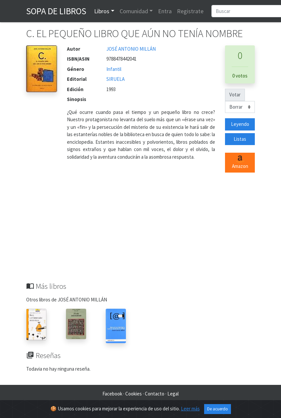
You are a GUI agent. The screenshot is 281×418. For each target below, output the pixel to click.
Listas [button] (240, 139)
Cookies (133, 394)
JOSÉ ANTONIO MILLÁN (131, 49)
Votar (235, 94)
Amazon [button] (240, 162)
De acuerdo (217, 409)
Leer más (190, 409)
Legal (173, 394)
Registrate (190, 11)
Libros (101, 11)
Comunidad (134, 11)
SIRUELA (115, 79)
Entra (165, 11)
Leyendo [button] (240, 124)
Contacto (154, 394)
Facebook (112, 394)
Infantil (113, 69)
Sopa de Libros (56, 11)
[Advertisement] (140, 232)
